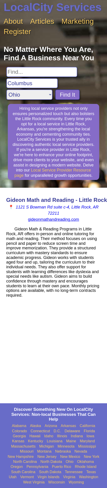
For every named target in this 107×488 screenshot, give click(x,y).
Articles (42, 21)
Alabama (19, 426)
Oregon (17, 467)
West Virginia (34, 482)
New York (91, 457)
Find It (67, 95)
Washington (88, 477)
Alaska (35, 426)
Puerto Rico (61, 467)
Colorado (19, 431)
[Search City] (32, 83)
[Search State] (29, 95)
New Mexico (70, 457)
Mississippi (87, 446)
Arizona (51, 426)
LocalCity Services (53, 7)
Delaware (72, 431)
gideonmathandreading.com (53, 219)
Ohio (70, 462)
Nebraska (63, 451)
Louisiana (55, 441)
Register (17, 31)
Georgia (19, 436)
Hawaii (35, 436)
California (87, 426)
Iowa (90, 436)
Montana (44, 451)
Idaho (48, 436)
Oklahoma (85, 462)
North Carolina (25, 462)
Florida (89, 431)
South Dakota (50, 472)
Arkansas (68, 426)
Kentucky (35, 441)
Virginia (69, 477)
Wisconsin (56, 482)
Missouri (27, 451)
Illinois (62, 436)
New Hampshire (21, 457)
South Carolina (23, 472)
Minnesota (66, 446)
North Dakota (51, 462)
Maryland (87, 441)
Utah (12, 477)
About (13, 21)
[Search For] (41, 72)
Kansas (18, 441)
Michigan (46, 446)
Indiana (77, 436)
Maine (71, 441)
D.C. (57, 431)
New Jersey (47, 457)
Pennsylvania (37, 467)
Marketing (78, 21)
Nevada (80, 451)
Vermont (27, 477)
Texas (91, 472)
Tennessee (73, 472)
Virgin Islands (49, 477)
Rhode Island (85, 467)
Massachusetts (23, 446)
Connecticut (40, 431)
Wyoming (76, 482)
